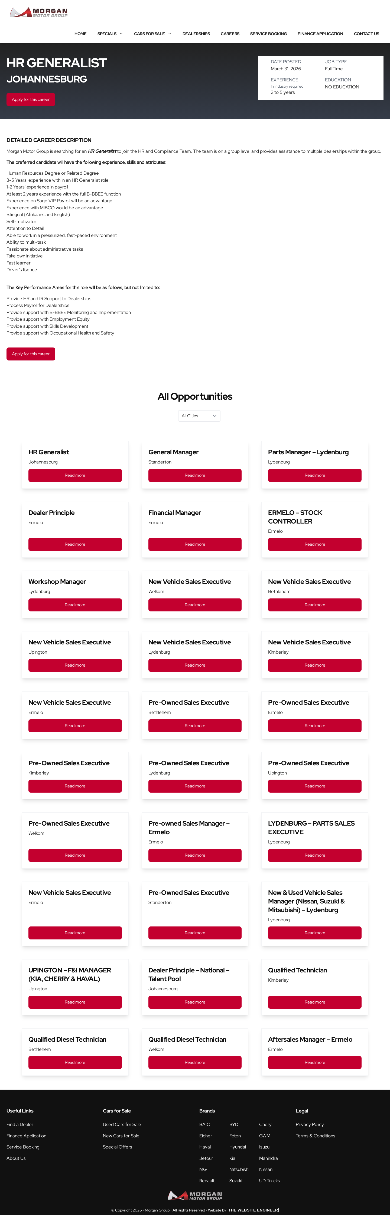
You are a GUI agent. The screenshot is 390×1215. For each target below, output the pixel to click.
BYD (233, 1124)
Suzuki (235, 1181)
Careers (230, 34)
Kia (232, 1158)
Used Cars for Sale (122, 1124)
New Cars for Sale (121, 1136)
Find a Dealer (19, 1124)
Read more (75, 475)
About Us (16, 1158)
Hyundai (237, 1147)
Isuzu (264, 1147)
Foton (235, 1136)
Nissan (265, 1169)
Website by (243, 1210)
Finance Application (320, 34)
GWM (264, 1136)
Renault (206, 1181)
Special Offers (117, 1147)
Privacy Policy (310, 1124)
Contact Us (366, 34)
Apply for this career (31, 99)
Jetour (206, 1158)
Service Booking (268, 34)
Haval (205, 1147)
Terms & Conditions (315, 1136)
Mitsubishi (239, 1169)
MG (203, 1169)
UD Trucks (269, 1181)
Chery (265, 1124)
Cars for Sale (155, 33)
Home (80, 34)
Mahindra (268, 1158)
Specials (113, 33)
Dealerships (196, 34)
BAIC (204, 1124)
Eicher (205, 1136)
